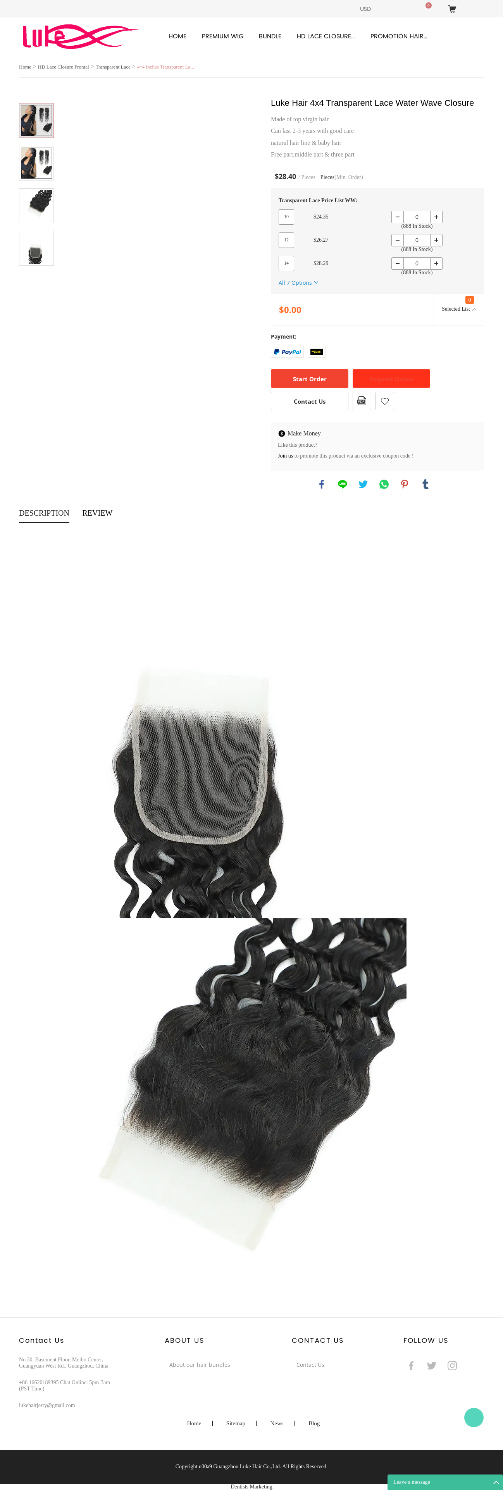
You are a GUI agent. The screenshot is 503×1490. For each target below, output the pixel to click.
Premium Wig (222, 36)
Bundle (270, 36)
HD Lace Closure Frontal (326, 36)
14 (286, 263)
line (342, 484)
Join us (285, 456)
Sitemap (235, 1423)
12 (286, 240)
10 (286, 216)
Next (36, 277)
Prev (36, 92)
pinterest (404, 484)
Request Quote (391, 379)
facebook (321, 484)
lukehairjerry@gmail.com (47, 1405)
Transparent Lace (113, 67)
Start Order (310, 379)
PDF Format (362, 401)
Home (177, 36)
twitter (363, 484)
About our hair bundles (199, 1364)
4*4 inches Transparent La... (165, 67)
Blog (314, 1423)
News (276, 1423)
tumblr (425, 484)
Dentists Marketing (251, 1487)
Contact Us (310, 401)
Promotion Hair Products (399, 36)
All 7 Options (295, 282)
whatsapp (384, 484)
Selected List (458, 304)
